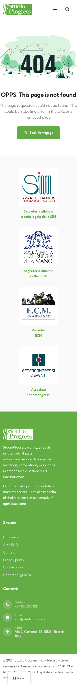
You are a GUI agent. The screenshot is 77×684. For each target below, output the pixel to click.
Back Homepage (38, 133)
